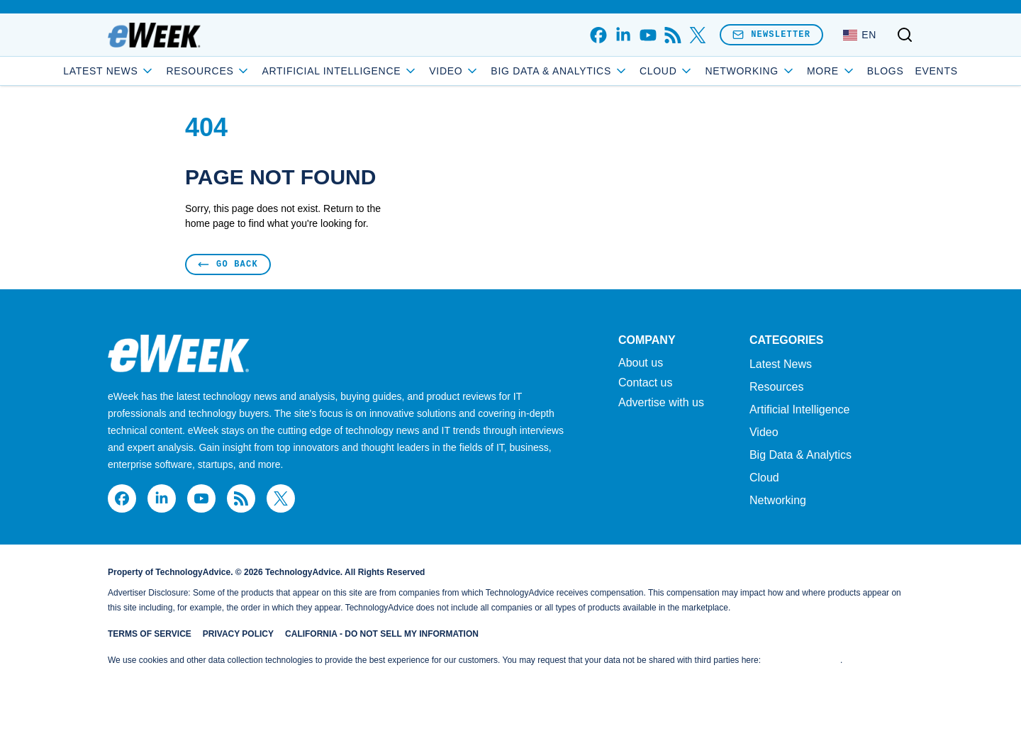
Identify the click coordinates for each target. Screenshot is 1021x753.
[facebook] (598, 35)
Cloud (718, 70)
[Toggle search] (904, 34)
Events (885, 71)
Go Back (228, 264)
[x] (697, 35)
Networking (777, 500)
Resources (776, 387)
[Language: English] (859, 35)
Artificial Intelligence (391, 70)
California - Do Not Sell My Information (382, 634)
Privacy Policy (238, 634)
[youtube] (648, 35)
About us (640, 363)
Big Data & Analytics (610, 70)
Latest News (160, 70)
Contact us (645, 383)
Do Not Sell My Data (801, 660)
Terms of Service (149, 634)
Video (505, 70)
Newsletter (771, 34)
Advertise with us (661, 402)
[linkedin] (623, 35)
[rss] (672, 35)
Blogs (834, 71)
